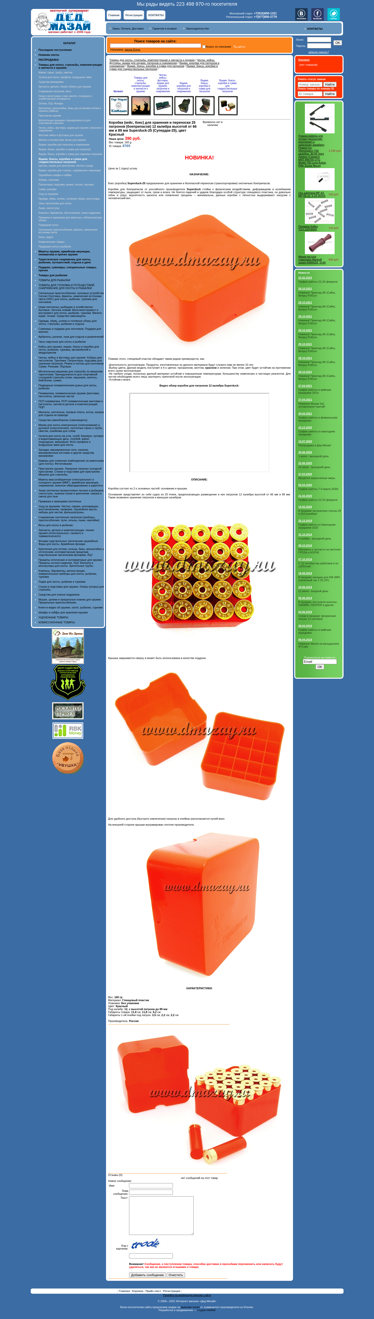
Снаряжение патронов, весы (55, 91)
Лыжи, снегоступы (49, 208)
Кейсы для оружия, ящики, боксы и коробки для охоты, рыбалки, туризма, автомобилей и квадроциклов (69, 349)
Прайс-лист (153, 1298)
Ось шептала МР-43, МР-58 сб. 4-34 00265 (311, 194)
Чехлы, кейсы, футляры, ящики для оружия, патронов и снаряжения (162, 61)
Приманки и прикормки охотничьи (60, 501)
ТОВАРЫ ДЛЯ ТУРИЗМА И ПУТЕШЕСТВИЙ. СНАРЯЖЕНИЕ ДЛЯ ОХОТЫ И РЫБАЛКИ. (67, 287)
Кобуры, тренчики (49, 180)
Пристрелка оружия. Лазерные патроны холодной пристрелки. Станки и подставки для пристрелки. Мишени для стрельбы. (70, 471)
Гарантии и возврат (165, 28)
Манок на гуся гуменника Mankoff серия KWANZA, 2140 (312, 259)
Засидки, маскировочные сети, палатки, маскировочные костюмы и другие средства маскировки (66, 452)
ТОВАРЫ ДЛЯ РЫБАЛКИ (54, 280)
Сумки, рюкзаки (47, 189)
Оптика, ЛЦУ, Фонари (51, 103)
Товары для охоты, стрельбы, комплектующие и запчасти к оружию (152, 60)
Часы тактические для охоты (55, 203)
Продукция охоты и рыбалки (55, 246)
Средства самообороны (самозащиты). (63, 420)
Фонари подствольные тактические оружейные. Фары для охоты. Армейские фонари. (69, 542)
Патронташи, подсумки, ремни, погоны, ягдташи (66, 184)
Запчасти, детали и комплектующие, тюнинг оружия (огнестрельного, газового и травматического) (66, 533)
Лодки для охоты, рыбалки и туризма (62, 581)
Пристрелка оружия (50, 115)
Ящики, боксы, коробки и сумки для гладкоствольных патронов (227, 86)
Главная (114, 15)
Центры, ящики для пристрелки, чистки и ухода (66, 165)
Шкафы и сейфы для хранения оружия (63, 612)
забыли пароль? (318, 52)
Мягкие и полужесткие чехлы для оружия (62, 140)
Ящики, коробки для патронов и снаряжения (64, 144)
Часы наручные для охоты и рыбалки (62, 341)
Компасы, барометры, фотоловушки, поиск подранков (70, 212)
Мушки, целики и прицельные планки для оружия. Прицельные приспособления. (70, 601)
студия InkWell (206, 1317)
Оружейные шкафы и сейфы (55, 175)
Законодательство (197, 28)
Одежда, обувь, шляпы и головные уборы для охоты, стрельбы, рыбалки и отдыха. (68, 322)
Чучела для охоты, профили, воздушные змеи (65, 77)
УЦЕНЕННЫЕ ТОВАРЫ (53, 617)
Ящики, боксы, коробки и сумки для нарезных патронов (70, 154)
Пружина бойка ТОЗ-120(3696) (308, 228)
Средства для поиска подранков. (59, 594)
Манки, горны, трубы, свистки (56, 72)
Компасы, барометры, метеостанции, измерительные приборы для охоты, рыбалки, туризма (68, 573)
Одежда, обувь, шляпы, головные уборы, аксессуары (69, 198)
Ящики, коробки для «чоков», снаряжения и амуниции (70, 170)
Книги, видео (46, 237)
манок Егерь (132, 49)
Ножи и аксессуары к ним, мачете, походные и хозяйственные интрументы (65, 97)
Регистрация (133, 15)
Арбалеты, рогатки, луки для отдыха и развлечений (71, 336)
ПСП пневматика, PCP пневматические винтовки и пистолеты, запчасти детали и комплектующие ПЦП (71, 404)
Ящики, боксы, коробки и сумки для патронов (65, 149)
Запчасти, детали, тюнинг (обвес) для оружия (65, 86)
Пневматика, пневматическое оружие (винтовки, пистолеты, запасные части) (69, 395)
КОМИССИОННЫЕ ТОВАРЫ (57, 622)
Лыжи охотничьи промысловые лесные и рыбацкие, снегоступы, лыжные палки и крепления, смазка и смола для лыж (71, 493)
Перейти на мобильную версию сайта (187, 1302)
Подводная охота (48, 225)
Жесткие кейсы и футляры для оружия (61, 135)
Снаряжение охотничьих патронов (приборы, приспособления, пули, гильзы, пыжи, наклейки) (69, 519)
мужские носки (190, 1314)
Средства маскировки (51, 82)
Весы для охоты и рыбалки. (56, 525)
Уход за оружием (48, 194)
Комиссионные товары (52, 241)
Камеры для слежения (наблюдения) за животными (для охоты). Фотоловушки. (71, 462)
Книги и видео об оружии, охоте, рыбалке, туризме (71, 607)
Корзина (138, 1298)
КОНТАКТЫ (156, 15)
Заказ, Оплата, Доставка (128, 28)
